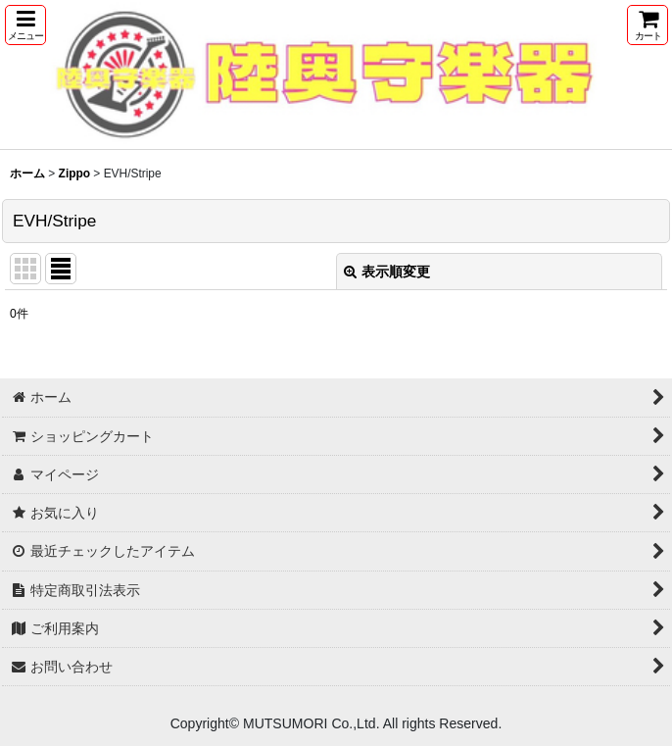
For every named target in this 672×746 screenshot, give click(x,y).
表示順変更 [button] (387, 271)
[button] (25, 25)
